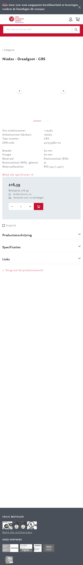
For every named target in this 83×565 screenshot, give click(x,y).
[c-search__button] (76, 29)
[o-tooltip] (21, 206)
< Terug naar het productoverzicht (22, 270)
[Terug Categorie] (41, 50)
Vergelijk (11, 225)
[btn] (79, 7)
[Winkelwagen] (78, 19)
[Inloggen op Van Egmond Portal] (70, 19)
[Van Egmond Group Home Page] (16, 19)
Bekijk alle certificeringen (17, 532)
